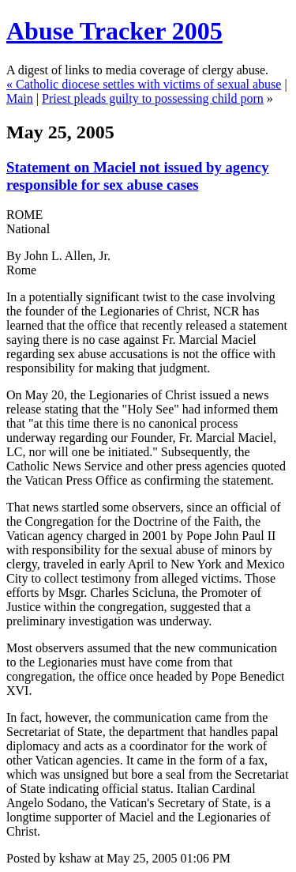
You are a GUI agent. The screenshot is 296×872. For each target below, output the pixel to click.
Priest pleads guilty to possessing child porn (153, 98)
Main (19, 98)
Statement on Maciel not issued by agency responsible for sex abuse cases (137, 176)
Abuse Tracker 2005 (114, 31)
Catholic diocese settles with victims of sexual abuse (148, 84)
